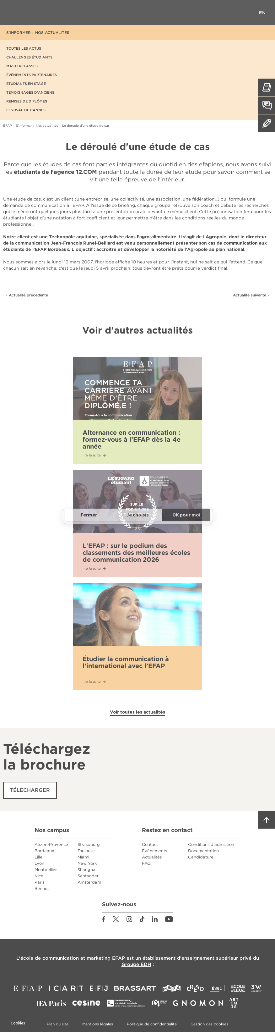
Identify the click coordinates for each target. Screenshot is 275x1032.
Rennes (42, 888)
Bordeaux (44, 850)
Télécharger (30, 790)
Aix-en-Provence (51, 844)
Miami (83, 857)
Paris (39, 882)
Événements (154, 850)
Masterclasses (22, 66)
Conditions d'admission (211, 844)
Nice (39, 876)
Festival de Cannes (26, 110)
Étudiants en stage (26, 83)
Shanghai (87, 869)
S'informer (18, 32)
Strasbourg (89, 844)
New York (87, 863)
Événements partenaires (31, 75)
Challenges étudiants (29, 57)
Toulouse (86, 850)
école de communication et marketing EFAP (72, 958)
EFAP (137, 12)
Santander (88, 876)
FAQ (146, 863)
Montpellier (46, 869)
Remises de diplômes (26, 101)
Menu (12, 12)
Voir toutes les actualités (137, 712)
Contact (150, 844)
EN (262, 12)
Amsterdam (89, 882)
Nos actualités (52, 32)
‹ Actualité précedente (27, 295)
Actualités (152, 857)
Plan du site (57, 1024)
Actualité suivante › (251, 295)
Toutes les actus (23, 48)
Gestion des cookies (209, 1024)
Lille (38, 857)
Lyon (39, 863)
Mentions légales (97, 1024)
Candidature (200, 857)
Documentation (203, 850)
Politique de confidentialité (152, 1024)
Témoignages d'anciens (30, 92)
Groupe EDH (136, 964)
